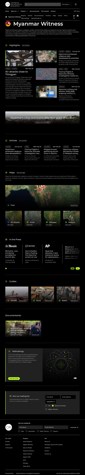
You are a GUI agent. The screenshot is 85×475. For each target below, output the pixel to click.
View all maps (21, 172)
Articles (30, 15)
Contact (53, 11)
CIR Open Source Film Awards (54, 444)
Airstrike (14, 68)
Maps (54, 15)
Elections (62, 86)
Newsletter (31, 431)
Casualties (47, 146)
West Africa (26, 466)
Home (7, 11)
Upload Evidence (36, 18)
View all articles (23, 140)
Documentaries (34, 11)
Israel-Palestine (27, 441)
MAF (66, 69)
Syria (24, 460)
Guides (60, 15)
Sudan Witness (27, 454)
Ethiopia (25, 463)
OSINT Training (44, 431)
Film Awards (45, 11)
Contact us (48, 454)
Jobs (22, 431)
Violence (66, 146)
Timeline (48, 15)
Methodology (25, 18)
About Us (47, 441)
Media (61, 69)
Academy (47, 447)
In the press (8, 447)
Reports (23, 15)
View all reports (26, 45)
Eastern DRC (27, 457)
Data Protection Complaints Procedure (28, 473)
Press (65, 15)
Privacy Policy (9, 473)
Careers (47, 451)
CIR (49, 405)
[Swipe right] (78, 268)
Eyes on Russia (27, 447)
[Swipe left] (72, 268)
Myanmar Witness (14, 17)
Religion (8, 68)
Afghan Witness (53, 409)
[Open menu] (75, 4)
